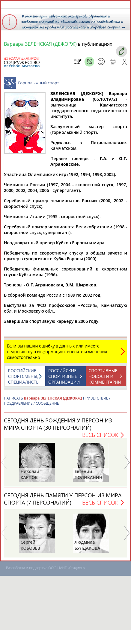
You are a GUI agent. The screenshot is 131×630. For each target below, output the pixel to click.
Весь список (100, 437)
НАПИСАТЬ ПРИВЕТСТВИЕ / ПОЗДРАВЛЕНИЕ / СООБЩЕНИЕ (57, 404)
